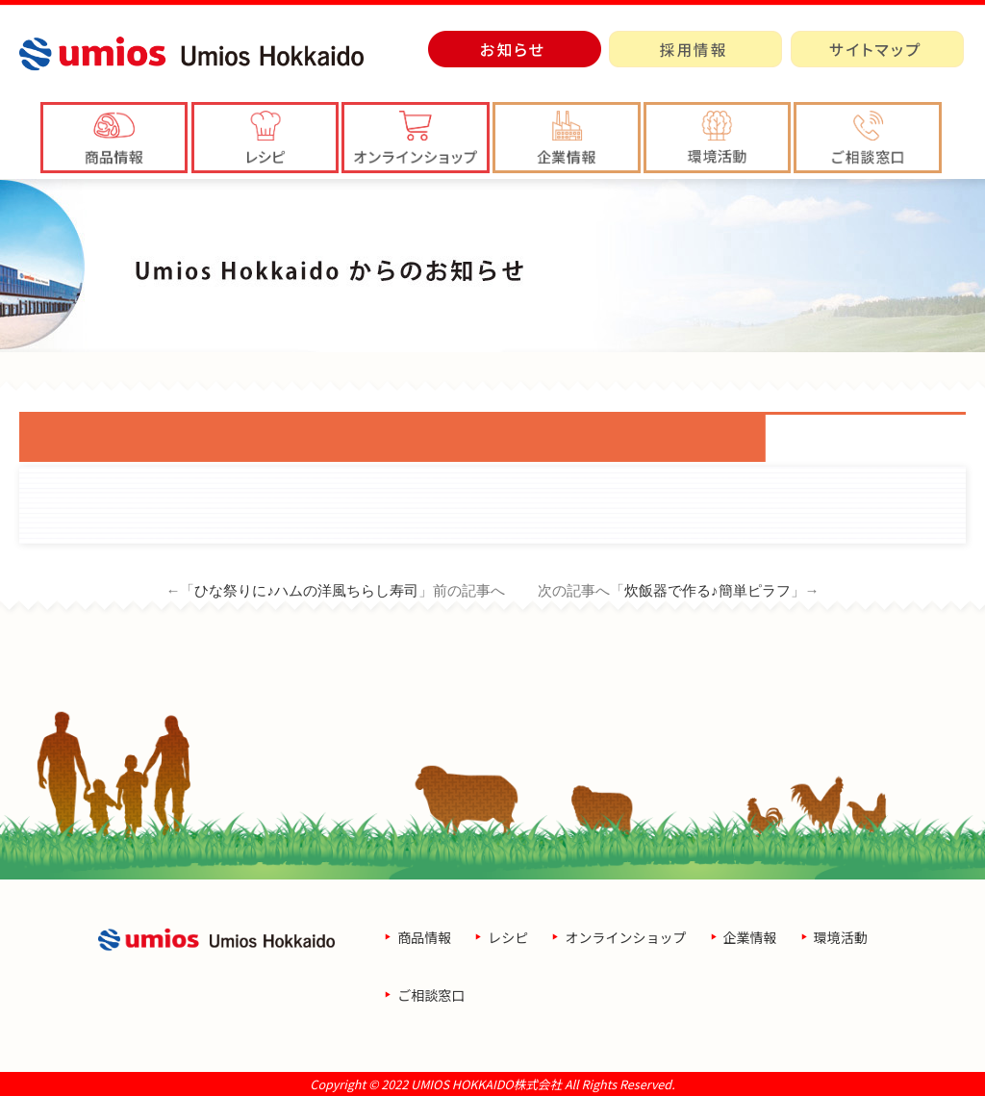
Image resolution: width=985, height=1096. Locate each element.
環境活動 (841, 937)
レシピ (508, 937)
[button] (566, 137)
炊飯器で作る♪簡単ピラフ (707, 590)
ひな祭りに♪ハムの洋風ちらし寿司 (306, 590)
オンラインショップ (625, 937)
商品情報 (424, 937)
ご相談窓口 (431, 995)
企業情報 (750, 937)
